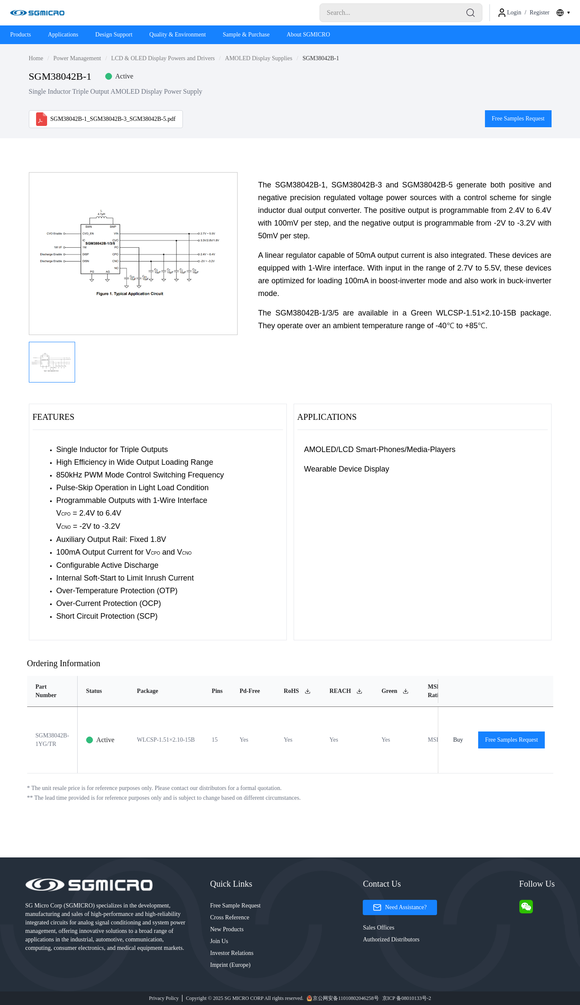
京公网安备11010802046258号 (343, 998)
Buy (458, 740)
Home (36, 58)
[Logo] (37, 13)
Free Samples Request (518, 118)
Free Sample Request (235, 905)
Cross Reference (229, 917)
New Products (227, 929)
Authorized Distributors (391, 939)
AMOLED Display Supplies (258, 58)
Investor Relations (231, 953)
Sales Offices (378, 927)
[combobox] (563, 13)
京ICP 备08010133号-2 (406, 998)
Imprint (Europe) (230, 965)
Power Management (77, 58)
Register (539, 12)
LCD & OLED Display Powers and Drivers (163, 58)
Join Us (219, 941)
